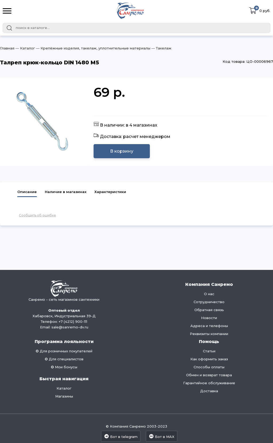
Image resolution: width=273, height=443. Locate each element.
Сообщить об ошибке (37, 215)
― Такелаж (160, 48)
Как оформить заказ (209, 359)
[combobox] (136, 28)
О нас (209, 294)
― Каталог (24, 48)
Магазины (64, 396)
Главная (7, 48)
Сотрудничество (209, 302)
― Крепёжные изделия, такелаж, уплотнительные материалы (92, 48)
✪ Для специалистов (64, 359)
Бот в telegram (121, 436)
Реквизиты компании (209, 334)
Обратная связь (209, 310)
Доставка (209, 391)
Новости (209, 318)
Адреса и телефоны (209, 326)
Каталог (64, 388)
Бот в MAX (161, 436)
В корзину (121, 151)
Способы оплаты (209, 367)
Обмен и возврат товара (209, 375)
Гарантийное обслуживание (209, 383)
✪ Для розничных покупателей (64, 351)
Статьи (209, 351)
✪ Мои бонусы (64, 367)
